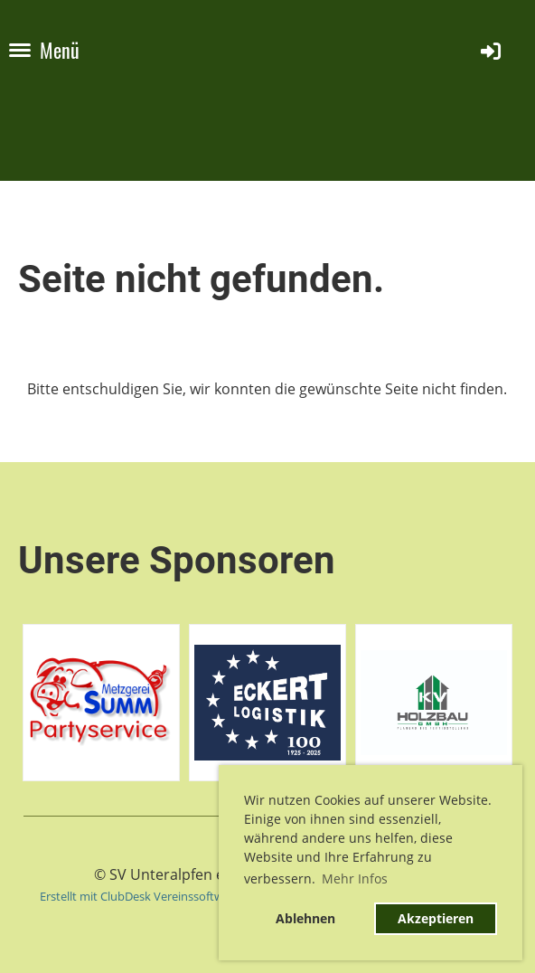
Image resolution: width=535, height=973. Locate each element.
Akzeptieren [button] (436, 918)
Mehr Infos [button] (355, 878)
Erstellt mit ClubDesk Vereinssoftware (140, 896)
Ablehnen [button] (305, 918)
